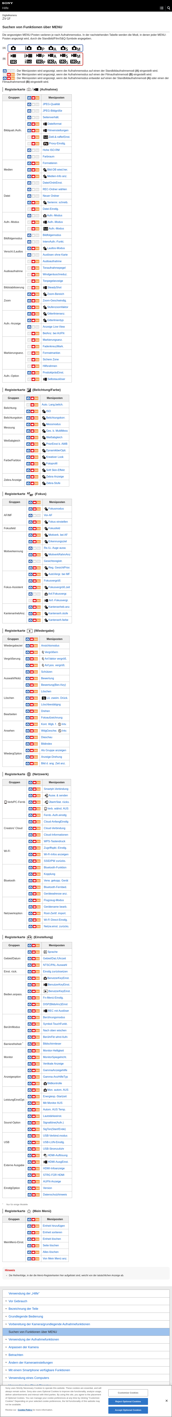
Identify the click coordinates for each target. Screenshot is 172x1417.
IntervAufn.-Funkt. (53, 241)
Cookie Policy (25, 1413)
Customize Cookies (128, 1396)
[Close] (166, 1403)
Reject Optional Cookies (128, 1404)
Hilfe (5, 8)
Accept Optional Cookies (128, 1413)
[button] (168, 8)
